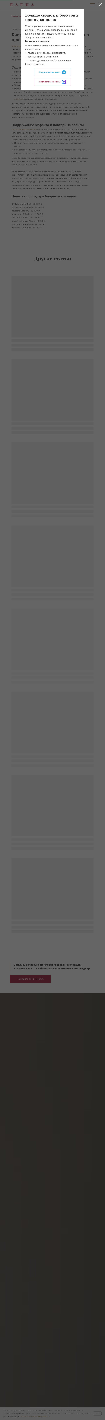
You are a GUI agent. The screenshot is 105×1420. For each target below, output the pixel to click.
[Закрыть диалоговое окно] (101, 4)
